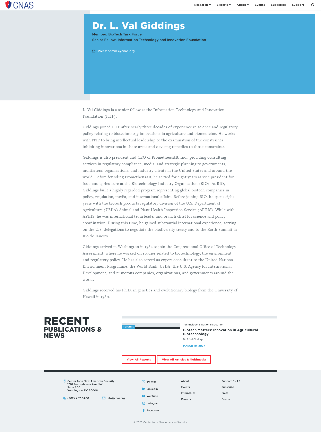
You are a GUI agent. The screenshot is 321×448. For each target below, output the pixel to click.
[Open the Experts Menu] (223, 5)
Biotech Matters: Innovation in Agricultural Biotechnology (220, 332)
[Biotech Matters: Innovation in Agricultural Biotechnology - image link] (151, 342)
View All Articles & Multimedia (186, 377)
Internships (188, 409)
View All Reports (141, 377)
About (185, 397)
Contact (227, 415)
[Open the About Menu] (242, 5)
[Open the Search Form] (313, 5)
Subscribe (228, 403)
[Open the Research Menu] (202, 5)
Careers (186, 415)
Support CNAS (231, 397)
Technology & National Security (203, 324)
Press (225, 409)
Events (185, 403)
